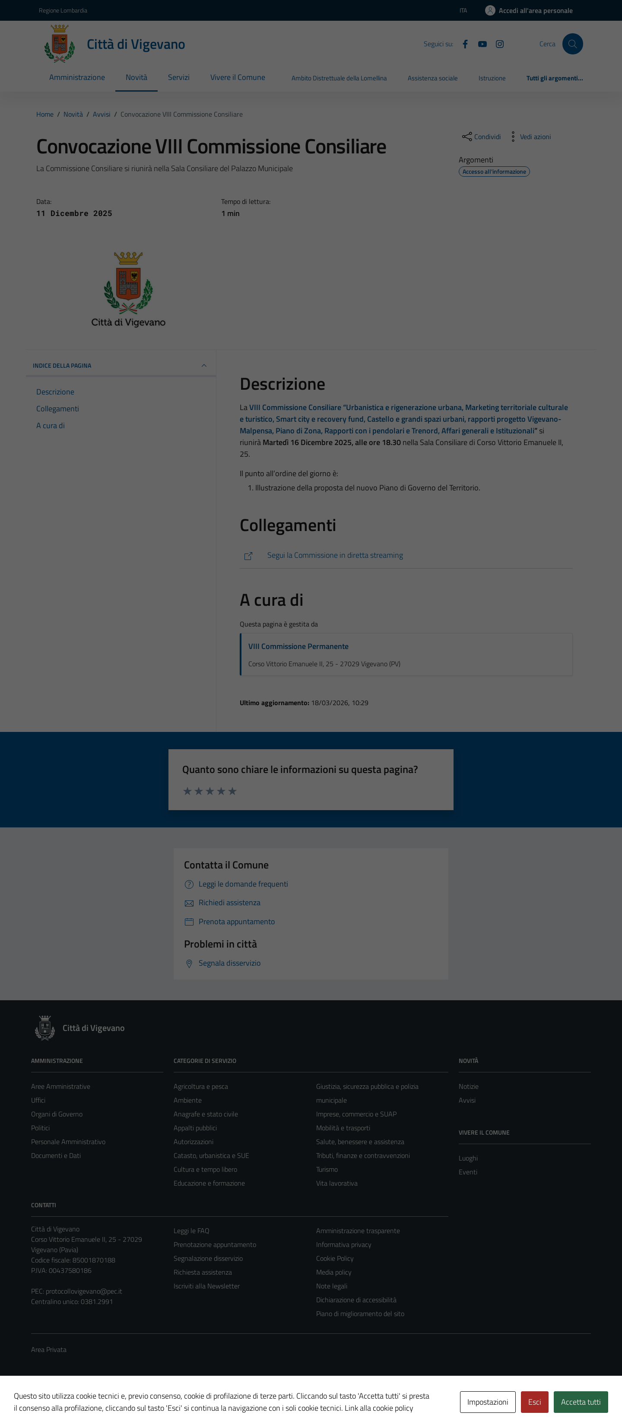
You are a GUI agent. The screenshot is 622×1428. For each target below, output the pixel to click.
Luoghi (468, 1158)
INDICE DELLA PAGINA (121, 365)
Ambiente (188, 1100)
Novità (136, 77)
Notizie (469, 1086)
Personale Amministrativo (68, 1141)
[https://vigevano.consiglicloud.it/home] (406, 555)
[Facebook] (461, 43)
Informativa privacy (343, 1244)
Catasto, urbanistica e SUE (211, 1155)
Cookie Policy (335, 1258)
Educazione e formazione (209, 1183)
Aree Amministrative (60, 1086)
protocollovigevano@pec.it (84, 1291)
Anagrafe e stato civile (206, 1114)
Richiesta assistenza (203, 1272)
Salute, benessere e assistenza (360, 1141)
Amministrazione (77, 77)
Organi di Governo (57, 1114)
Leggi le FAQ (191, 1230)
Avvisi (467, 1100)
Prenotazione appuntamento (215, 1244)
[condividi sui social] (481, 136)
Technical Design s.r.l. (90, 1403)
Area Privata (49, 1349)
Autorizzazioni (193, 1141)
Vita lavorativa (337, 1183)
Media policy (334, 1272)
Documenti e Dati (56, 1155)
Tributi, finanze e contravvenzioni (363, 1155)
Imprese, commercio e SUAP (356, 1114)
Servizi (179, 77)
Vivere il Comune (237, 77)
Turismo (327, 1169)
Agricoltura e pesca (201, 1086)
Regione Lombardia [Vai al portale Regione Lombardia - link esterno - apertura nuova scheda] (63, 10)
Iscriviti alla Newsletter (207, 1286)
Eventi (468, 1172)
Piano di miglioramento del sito (360, 1313)
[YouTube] (479, 43)
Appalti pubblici (195, 1128)
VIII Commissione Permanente (298, 646)
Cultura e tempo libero (205, 1169)
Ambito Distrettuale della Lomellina (339, 78)
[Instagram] (496, 43)
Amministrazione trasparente (358, 1230)
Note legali (331, 1286)
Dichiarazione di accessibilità (356, 1299)
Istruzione (492, 78)
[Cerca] (572, 43)
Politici (40, 1128)
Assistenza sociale (433, 78)
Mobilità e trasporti (343, 1128)
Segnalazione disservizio (208, 1258)
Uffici (38, 1100)
